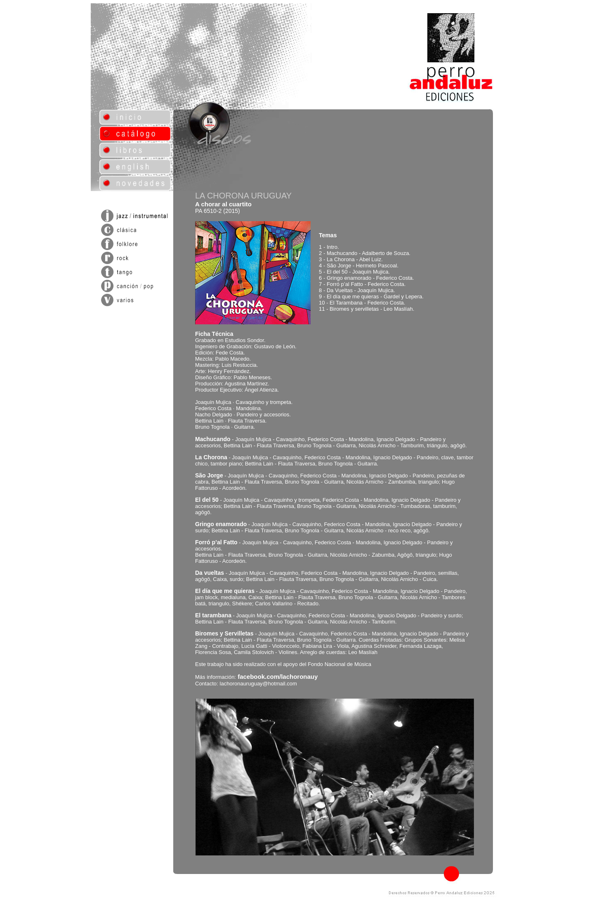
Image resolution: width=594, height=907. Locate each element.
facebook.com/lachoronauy (278, 676)
